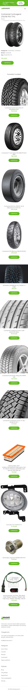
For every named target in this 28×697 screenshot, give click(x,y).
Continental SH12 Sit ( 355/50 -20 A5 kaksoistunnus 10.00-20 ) (14, 207)
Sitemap (3, 681)
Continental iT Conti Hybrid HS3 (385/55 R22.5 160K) (14, 153)
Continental (17, 50)
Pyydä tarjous (21, 3)
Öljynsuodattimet (5, 660)
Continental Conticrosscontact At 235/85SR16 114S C (14, 108)
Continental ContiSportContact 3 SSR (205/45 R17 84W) (14, 331)
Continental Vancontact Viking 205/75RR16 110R (14, 376)
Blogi (2, 670)
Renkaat (3, 654)
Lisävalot (3, 651)
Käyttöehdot (4, 675)
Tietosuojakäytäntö (6, 678)
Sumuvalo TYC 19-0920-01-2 (14, 524)
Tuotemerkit (11, 50)
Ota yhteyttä (4, 672)
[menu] (25, 8)
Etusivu (3, 19)
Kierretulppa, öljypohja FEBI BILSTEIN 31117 (14, 557)
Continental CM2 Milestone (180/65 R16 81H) (14, 251)
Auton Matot (4, 649)
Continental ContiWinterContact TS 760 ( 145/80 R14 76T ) (14, 421)
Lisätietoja (7, 62)
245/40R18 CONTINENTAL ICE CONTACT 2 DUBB (14, 286)
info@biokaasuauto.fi (6, 640)
